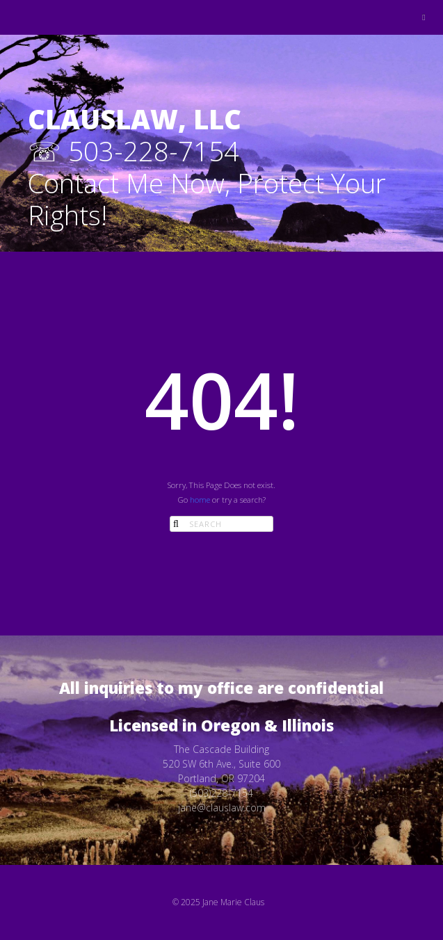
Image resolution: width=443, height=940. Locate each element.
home (200, 499)
